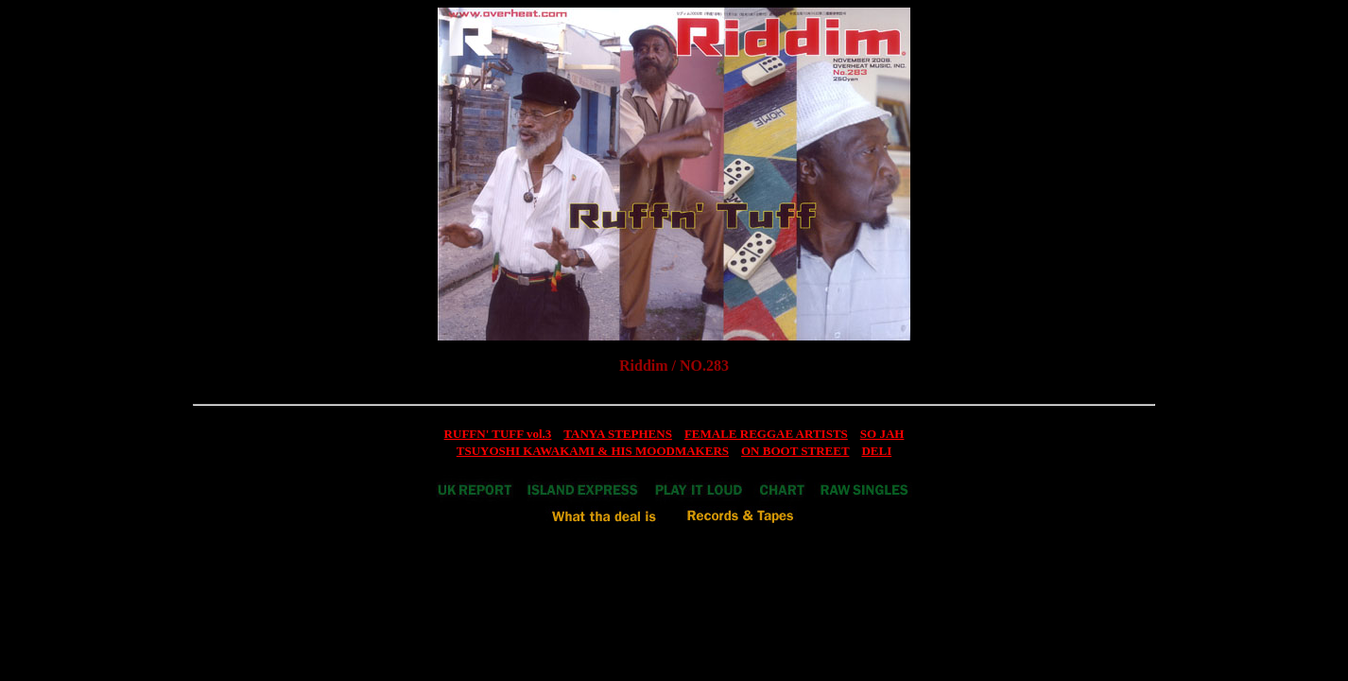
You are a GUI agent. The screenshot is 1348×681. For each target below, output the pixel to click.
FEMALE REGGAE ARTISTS (766, 434)
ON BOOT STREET (795, 451)
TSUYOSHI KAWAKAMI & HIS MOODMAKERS (593, 451)
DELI (876, 451)
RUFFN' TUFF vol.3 (498, 434)
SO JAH (882, 434)
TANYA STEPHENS (617, 434)
